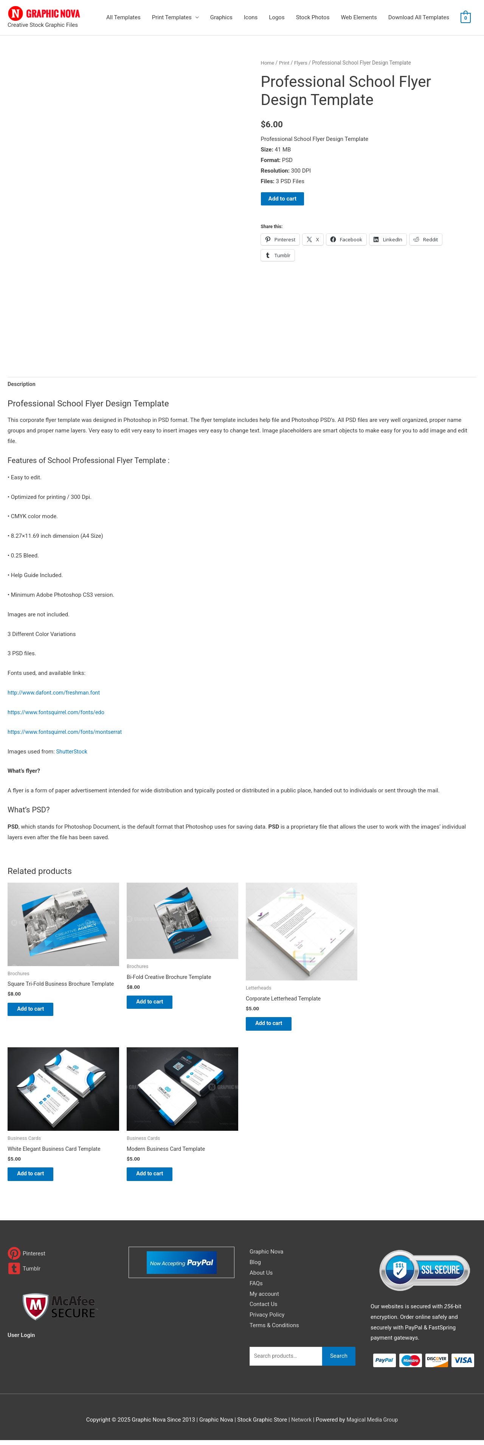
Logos (276, 17)
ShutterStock (72, 752)
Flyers (302, 63)
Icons (251, 17)
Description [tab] (22, 384)
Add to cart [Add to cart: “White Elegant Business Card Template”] (37, 1178)
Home (268, 63)
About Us (261, 1277)
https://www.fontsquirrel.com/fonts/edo (58, 713)
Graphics (221, 17)
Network (300, 1424)
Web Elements (359, 17)
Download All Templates (418, 17)
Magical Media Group (372, 1424)
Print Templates (172, 17)
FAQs (256, 1288)
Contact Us (264, 1309)
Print (284, 63)
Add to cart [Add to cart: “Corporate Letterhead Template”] (275, 1025)
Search (338, 1360)
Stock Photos (313, 17)
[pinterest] (26, 1258)
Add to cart (282, 198)
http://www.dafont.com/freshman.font (56, 693)
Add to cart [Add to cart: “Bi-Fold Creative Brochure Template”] (156, 1003)
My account (264, 1298)
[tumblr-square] (24, 1273)
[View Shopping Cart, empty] (466, 17)
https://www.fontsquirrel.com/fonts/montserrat (67, 732)
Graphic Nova (267, 1256)
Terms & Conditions (274, 1330)
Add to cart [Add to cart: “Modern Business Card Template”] (156, 1178)
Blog (255, 1267)
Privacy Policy (267, 1319)
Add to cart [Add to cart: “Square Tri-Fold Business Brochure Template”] (37, 1011)
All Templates (123, 17)
